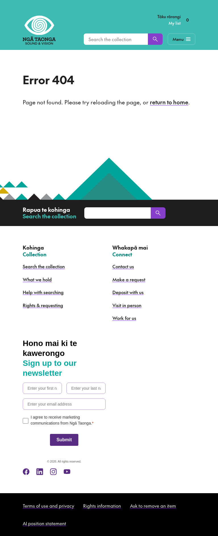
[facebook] (26, 471)
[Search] (155, 39)
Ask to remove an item (153, 506)
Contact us (123, 266)
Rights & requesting (43, 305)
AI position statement (44, 523)
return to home (169, 102)
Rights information (102, 506)
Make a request (128, 279)
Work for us (124, 318)
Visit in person (126, 305)
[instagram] (53, 471)
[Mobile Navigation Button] (181, 39)
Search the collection (44, 266)
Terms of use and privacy (48, 506)
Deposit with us (128, 292)
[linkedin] (39, 471)
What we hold (37, 279)
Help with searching (43, 292)
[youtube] (67, 471)
